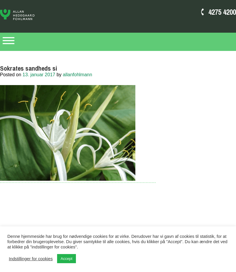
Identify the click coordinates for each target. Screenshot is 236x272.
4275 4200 (222, 12)
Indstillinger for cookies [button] (31, 258)
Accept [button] (66, 258)
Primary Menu (8, 42)
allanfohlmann (77, 74)
